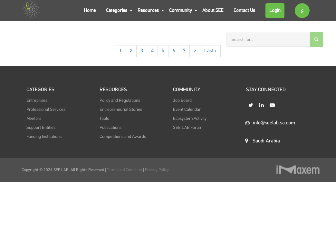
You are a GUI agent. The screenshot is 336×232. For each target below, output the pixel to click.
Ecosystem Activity (189, 118)
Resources (148, 10)
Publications (110, 127)
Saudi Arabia (262, 141)
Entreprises (36, 100)
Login (275, 10)
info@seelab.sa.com (270, 123)
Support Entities (40, 127)
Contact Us (244, 10)
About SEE (212, 10)
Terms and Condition (125, 170)
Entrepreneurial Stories (121, 109)
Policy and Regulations (120, 100)
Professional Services (45, 109)
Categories (116, 10)
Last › (210, 50)
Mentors (33, 118)
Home (90, 10)
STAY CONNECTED (266, 89)
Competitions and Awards (123, 136)
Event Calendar (187, 109)
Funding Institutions (44, 136)
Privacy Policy (157, 170)
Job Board (182, 100)
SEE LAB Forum (187, 127)
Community (180, 10)
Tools (104, 118)
